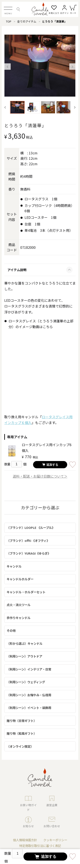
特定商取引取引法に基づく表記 (40, 845)
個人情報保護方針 (25, 840)
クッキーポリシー (55, 840)
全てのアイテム (26, 21)
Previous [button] (7, 66)
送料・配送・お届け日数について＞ (40, 476)
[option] (40, 65)
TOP (8, 21)
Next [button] (72, 66)
